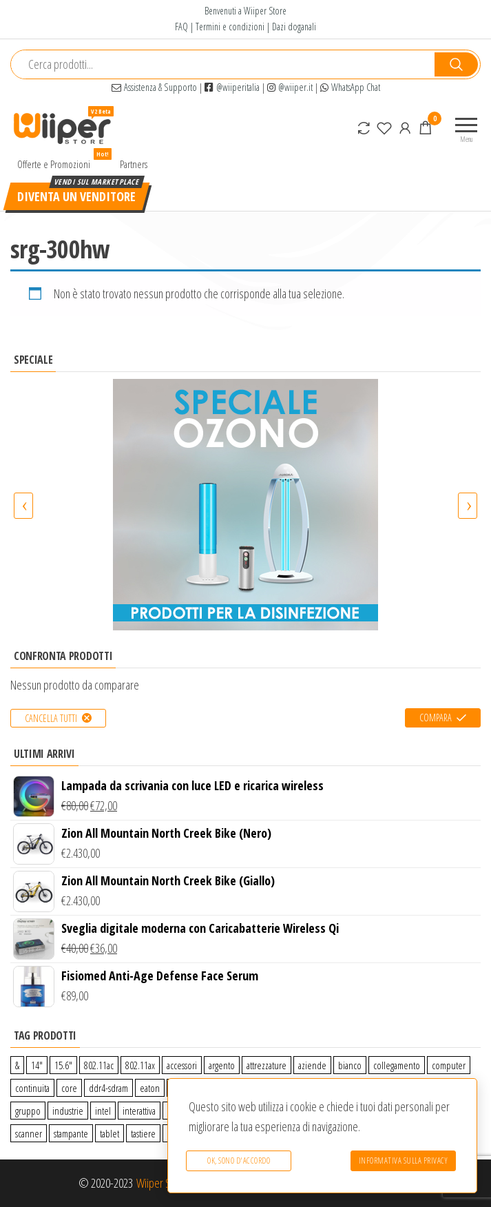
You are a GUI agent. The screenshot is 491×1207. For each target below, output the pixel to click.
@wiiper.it (290, 87)
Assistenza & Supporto (154, 87)
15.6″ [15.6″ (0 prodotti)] (63, 1065)
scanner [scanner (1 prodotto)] (28, 1133)
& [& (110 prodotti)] (17, 1065)
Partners (133, 164)
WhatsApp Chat (350, 87)
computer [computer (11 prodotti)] (449, 1065)
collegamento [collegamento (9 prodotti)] (396, 1065)
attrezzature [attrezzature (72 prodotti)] (266, 1065)
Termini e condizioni (230, 26)
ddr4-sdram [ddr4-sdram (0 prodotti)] (108, 1088)
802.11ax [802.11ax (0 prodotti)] (140, 1065)
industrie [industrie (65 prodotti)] (67, 1110)
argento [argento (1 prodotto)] (222, 1065)
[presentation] (23, 506)
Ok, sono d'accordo (238, 1162)
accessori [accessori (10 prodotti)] (182, 1065)
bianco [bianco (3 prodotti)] (350, 1065)
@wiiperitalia (232, 87)
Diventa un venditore (76, 196)
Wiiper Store (162, 1183)
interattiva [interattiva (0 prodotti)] (139, 1110)
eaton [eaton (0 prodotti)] (150, 1088)
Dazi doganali (294, 26)
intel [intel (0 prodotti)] (103, 1110)
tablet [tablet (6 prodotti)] (109, 1133)
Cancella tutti (51, 718)
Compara (435, 717)
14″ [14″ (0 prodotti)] (37, 1065)
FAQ (181, 26)
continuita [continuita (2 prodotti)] (32, 1088)
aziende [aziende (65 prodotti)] (312, 1065)
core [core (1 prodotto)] (69, 1088)
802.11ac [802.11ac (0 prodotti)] (99, 1065)
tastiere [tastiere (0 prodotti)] (143, 1133)
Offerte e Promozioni (59, 160)
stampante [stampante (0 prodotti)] (71, 1133)
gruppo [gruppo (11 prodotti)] (28, 1110)
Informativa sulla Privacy (403, 1162)
